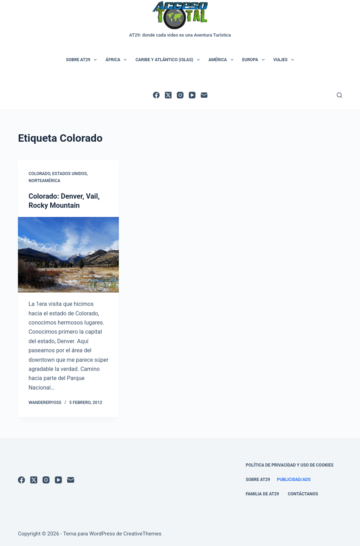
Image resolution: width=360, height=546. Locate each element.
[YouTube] (192, 95)
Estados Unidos (69, 173)
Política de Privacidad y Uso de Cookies (290, 465)
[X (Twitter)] (168, 95)
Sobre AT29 (83, 60)
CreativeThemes (142, 534)
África (117, 60)
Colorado (39, 173)
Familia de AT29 (262, 494)
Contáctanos (303, 494)
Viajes (285, 60)
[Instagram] (180, 95)
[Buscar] (339, 95)
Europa (255, 60)
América (222, 60)
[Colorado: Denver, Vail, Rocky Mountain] (68, 255)
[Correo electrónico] (204, 95)
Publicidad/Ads (294, 479)
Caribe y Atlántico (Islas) (168, 60)
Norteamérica (44, 180)
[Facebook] (156, 95)
